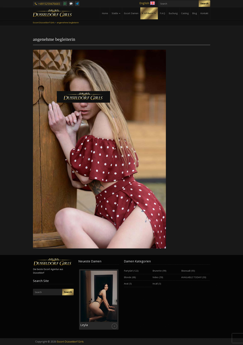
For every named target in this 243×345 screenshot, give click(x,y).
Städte (116, 13)
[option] (98, 299)
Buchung (173, 13)
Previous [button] (78, 300)
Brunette (157, 270)
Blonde (127, 277)
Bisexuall (185, 270)
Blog (194, 13)
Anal (126, 283)
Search (204, 3)
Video (155, 277)
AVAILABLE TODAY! (191, 277)
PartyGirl (128, 270)
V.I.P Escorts (149, 13)
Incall (155, 283)
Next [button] (119, 300)
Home (105, 13)
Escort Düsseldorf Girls (70, 341)
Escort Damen (131, 13)
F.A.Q (162, 13)
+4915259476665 (47, 4)
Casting (185, 13)
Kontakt (204, 13)
